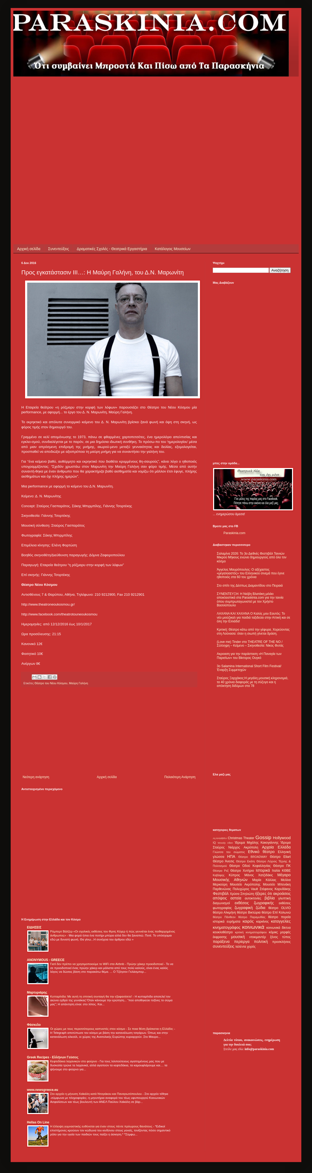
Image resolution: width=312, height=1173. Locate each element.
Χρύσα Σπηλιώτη (242, 894)
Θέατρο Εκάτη (245, 861)
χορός (251, 946)
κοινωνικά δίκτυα (278, 928)
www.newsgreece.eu (42, 1090)
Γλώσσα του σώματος (229, 852)
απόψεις (220, 898)
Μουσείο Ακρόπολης (245, 884)
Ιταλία (276, 870)
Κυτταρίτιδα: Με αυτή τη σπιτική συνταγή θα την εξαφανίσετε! (91, 996)
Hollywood (282, 838)
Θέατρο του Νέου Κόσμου (50, 683)
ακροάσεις (282, 893)
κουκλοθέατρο (223, 932)
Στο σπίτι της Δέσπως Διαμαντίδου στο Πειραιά (250, 585)
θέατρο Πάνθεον (224, 917)
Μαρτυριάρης (37, 992)
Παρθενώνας (222, 889)
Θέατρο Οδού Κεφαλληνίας (250, 866)
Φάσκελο (34, 1025)
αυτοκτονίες (253, 898)
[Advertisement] (57, 134)
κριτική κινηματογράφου (251, 932)
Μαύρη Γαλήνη (78, 683)
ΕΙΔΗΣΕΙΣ (34, 927)
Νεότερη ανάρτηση (36, 777)
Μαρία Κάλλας (264, 880)
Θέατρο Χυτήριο (242, 870)
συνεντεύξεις (223, 946)
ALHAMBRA (220, 838)
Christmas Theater (241, 838)
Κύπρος (234, 875)
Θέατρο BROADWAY (252, 856)
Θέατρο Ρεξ (221, 870)
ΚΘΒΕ (286, 870)
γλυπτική (284, 898)
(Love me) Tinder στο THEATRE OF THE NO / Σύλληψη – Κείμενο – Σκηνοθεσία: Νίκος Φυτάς (250, 643)
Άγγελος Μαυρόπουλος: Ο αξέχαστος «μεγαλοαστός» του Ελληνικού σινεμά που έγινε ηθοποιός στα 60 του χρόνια (250, 573)
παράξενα (221, 941)
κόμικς (273, 932)
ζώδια (260, 908)
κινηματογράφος (227, 927)
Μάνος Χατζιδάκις (258, 875)
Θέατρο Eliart (280, 857)
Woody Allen (225, 842)
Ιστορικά (263, 870)
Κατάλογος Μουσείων (173, 249)
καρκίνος (262, 921)
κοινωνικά (253, 927)
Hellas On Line (38, 1122)
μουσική (238, 937)
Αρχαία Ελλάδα (276, 847)
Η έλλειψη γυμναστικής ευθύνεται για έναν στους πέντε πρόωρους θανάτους (101, 1126)
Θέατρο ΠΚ (282, 866)
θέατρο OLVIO (279, 908)
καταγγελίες (281, 921)
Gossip (263, 837)
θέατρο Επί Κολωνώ (276, 912)
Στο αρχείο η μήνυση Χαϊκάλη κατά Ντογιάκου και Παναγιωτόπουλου (96, 1093)
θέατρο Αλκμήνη (224, 912)
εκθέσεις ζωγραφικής (254, 903)
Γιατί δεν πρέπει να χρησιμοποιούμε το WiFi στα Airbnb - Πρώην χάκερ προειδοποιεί (107, 964)
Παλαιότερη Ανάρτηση (179, 777)
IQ (214, 842)
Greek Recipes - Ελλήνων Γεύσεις (52, 1057)
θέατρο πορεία (279, 917)
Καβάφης (219, 875)
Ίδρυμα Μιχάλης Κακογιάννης (256, 842)
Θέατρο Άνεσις (223, 861)
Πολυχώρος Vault (245, 889)
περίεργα (242, 941)
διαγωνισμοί (221, 903)
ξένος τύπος (280, 937)
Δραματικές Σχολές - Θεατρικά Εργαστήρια (112, 249)
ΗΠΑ (231, 856)
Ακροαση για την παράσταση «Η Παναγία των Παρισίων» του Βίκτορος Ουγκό (249, 655)
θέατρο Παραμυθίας (252, 917)
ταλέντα (240, 946)
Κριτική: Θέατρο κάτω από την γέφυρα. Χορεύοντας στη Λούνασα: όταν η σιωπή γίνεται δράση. (253, 631)
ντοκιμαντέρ (257, 937)
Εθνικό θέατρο (261, 852)
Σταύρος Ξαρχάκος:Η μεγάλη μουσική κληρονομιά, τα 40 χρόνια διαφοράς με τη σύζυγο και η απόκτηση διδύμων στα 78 (252, 682)
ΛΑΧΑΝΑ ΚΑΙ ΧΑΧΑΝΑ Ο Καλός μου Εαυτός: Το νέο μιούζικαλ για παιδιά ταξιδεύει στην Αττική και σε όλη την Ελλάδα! (253, 617)
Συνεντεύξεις (58, 249)
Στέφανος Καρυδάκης (275, 889)
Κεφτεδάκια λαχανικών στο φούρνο (74, 1061)
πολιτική (261, 941)
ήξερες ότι (263, 893)
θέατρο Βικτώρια (249, 912)
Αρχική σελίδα (28, 249)
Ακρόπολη (251, 847)
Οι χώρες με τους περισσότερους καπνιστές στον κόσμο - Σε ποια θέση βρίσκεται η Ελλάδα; (112, 1028)
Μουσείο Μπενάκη (277, 884)
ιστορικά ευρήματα (226, 921)
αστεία (235, 898)
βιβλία (270, 898)
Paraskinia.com (234, 533)
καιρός (248, 921)
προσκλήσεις (281, 942)
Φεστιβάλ (221, 893)
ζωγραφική (244, 908)
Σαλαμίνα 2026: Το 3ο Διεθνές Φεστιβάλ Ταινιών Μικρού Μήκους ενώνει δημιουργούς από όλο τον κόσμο (251, 557)
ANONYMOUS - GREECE (46, 960)
